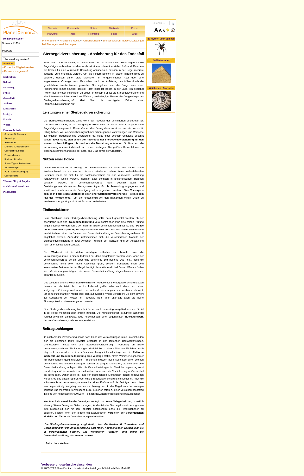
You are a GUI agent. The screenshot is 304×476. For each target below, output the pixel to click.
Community (73, 28)
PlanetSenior (9, 191)
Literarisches (9, 108)
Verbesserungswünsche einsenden (66, 464)
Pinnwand (52, 34)
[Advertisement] (88, 9)
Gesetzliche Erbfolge (14, 151)
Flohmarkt (93, 34)
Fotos (114, 34)
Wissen (6, 124)
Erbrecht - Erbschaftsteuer (16, 146)
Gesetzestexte (11, 176)
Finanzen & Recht (12, 130)
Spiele (93, 28)
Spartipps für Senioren (15, 134)
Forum (134, 28)
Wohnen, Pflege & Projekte (16, 181)
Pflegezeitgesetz (12, 155)
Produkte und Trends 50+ (16, 186)
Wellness (7, 103)
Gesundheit (9, 98)
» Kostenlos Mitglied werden (18, 67)
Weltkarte (114, 28)
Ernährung (8, 87)
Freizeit (7, 119)
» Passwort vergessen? (15, 71)
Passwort (7, 50)
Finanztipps (9, 138)
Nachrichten (9, 77)
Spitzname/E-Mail (11, 43)
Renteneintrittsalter (13, 159)
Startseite (52, 28)
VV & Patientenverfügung (16, 171)
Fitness (6, 92)
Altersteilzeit (10, 142)
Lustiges (7, 114)
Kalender (8, 82)
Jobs (73, 34)
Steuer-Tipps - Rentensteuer (17, 163)
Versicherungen (11, 167)
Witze (135, 34)
